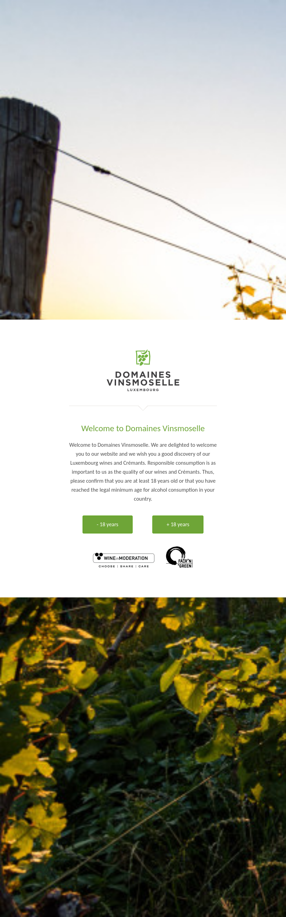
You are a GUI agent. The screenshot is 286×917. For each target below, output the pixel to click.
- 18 (107, 524)
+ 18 (177, 524)
